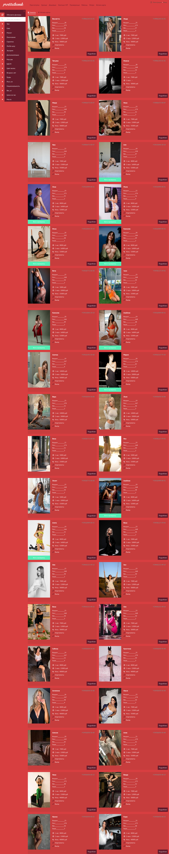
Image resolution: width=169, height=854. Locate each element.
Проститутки (34, 5)
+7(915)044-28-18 (159, 145)
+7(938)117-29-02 (159, 271)
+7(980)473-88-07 (88, 103)
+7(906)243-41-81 (88, 19)
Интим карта (101, 5)
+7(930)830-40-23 (88, 775)
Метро (91, 5)
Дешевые (52, 5)
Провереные (75, 5)
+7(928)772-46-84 (88, 271)
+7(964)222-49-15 (88, 565)
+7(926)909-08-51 (88, 187)
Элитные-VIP (63, 5)
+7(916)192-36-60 (88, 355)
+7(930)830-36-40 (88, 649)
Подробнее (92, 54)
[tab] (32, 12)
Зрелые (44, 5)
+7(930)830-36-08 (88, 397)
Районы (84, 5)
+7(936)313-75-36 (159, 355)
